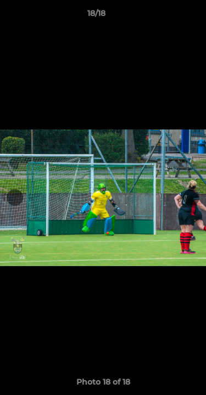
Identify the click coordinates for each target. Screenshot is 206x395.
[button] (166, 16)
